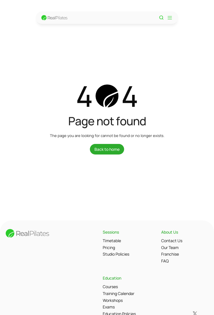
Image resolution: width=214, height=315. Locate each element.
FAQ (165, 261)
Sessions (111, 232)
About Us (169, 232)
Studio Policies (116, 254)
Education (112, 278)
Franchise (170, 254)
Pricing (109, 247)
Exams (109, 307)
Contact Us (171, 240)
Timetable (112, 240)
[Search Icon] (161, 17)
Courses (110, 286)
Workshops (113, 300)
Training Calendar (118, 293)
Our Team (170, 247)
